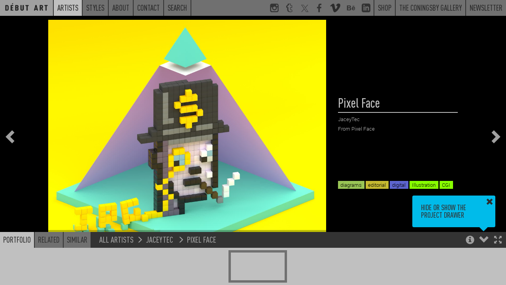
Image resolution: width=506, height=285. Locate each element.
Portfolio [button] (17, 239)
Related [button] (49, 239)
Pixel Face (201, 239)
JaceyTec (160, 239)
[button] (498, 240)
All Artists (116, 239)
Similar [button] (77, 239)
